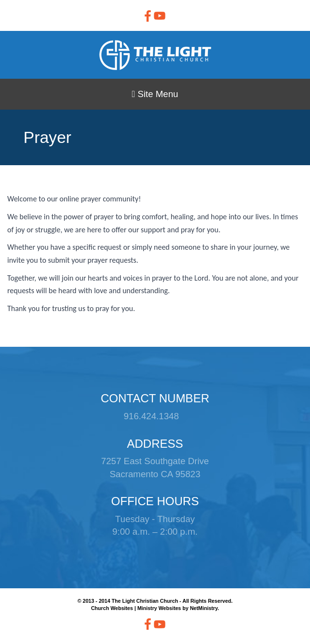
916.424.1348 (151, 416)
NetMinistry (204, 608)
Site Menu (155, 94)
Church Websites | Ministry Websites (136, 608)
